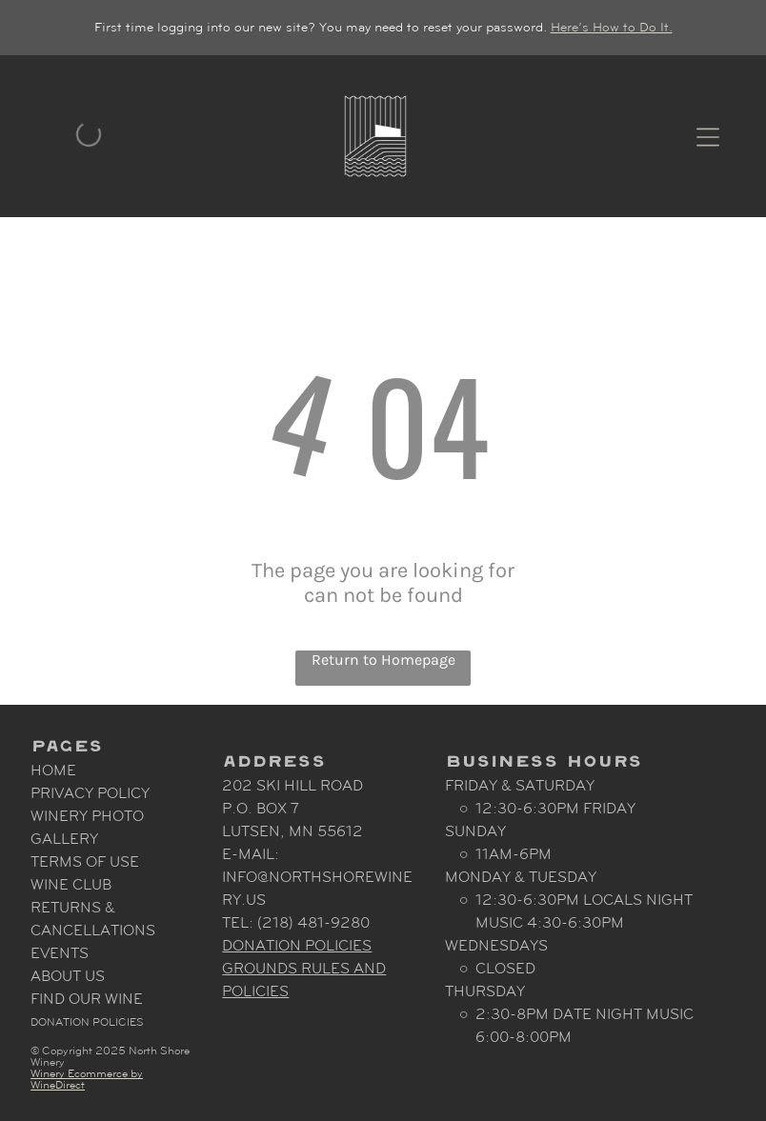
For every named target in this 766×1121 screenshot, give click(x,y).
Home (53, 770)
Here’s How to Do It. (612, 27)
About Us (67, 976)
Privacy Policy (90, 793)
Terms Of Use (84, 861)
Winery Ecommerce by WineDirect (86, 1079)
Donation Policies (87, 1022)
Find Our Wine (86, 999)
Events (59, 953)
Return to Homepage (383, 660)
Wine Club (70, 884)
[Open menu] (707, 136)
